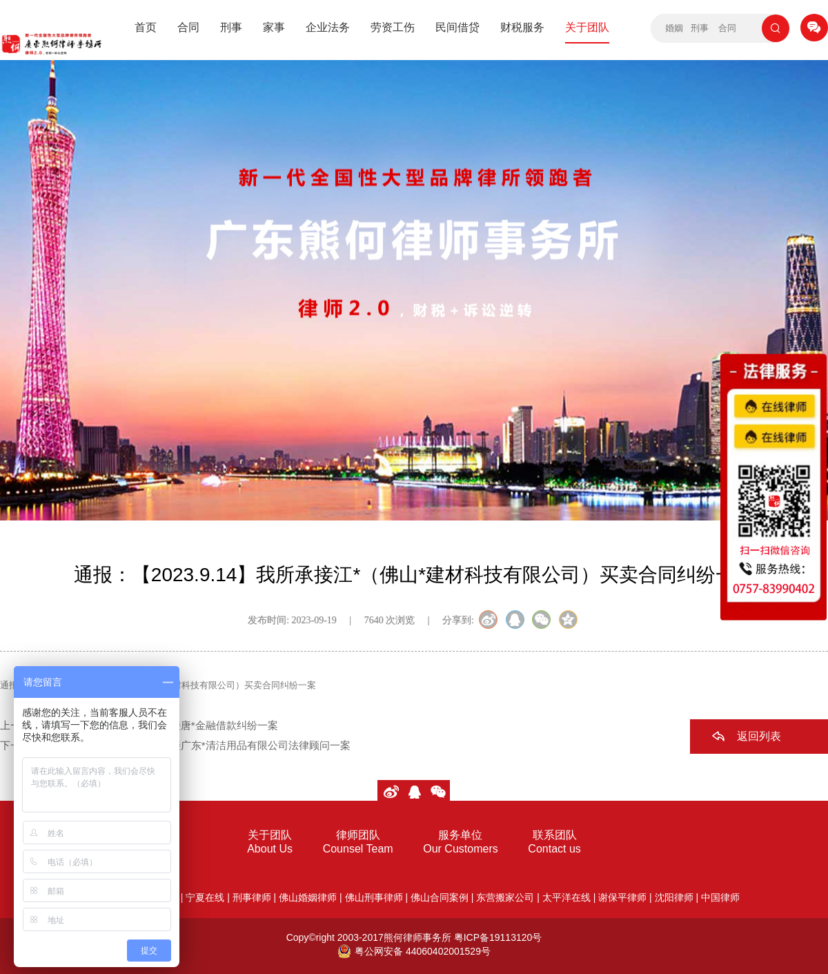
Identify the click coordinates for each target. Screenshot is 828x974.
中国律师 (720, 897)
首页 (146, 27)
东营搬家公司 (505, 897)
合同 (188, 27)
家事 (274, 27)
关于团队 (587, 27)
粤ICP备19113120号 (498, 937)
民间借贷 (457, 27)
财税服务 (522, 27)
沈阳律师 (674, 897)
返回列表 (759, 736)
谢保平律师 (622, 897)
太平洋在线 (566, 897)
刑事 (231, 27)
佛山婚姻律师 (308, 897)
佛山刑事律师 (374, 897)
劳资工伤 (393, 27)
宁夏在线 (205, 897)
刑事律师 (252, 897)
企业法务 (328, 27)
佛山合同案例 (440, 897)
